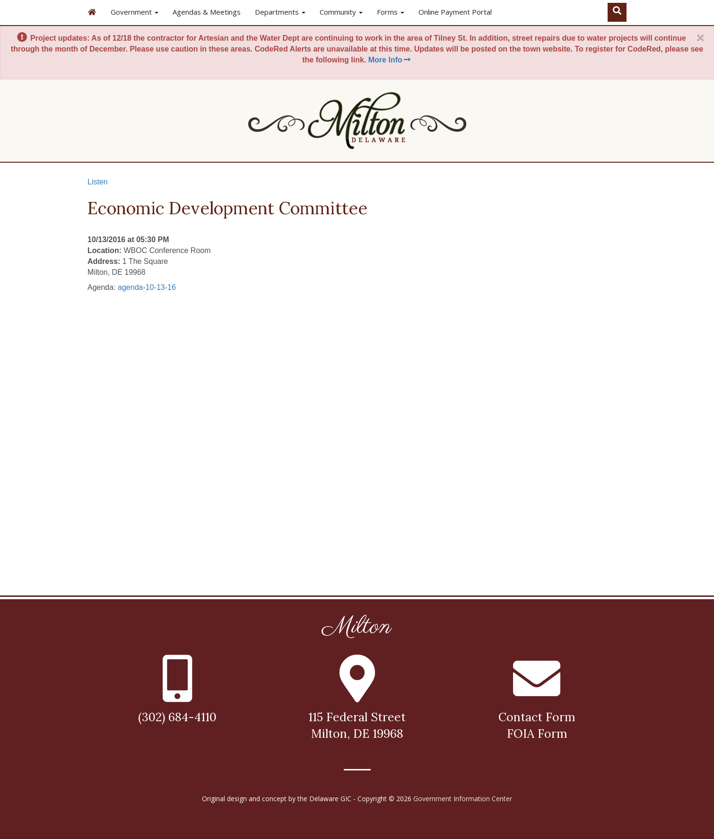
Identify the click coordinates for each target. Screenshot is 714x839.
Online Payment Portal (455, 12)
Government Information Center (462, 798)
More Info (390, 60)
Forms (390, 12)
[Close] (700, 38)
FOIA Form (537, 733)
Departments (280, 12)
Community (341, 12)
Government (134, 12)
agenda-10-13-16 (147, 287)
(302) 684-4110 (177, 717)
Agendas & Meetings (207, 12)
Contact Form (536, 717)
